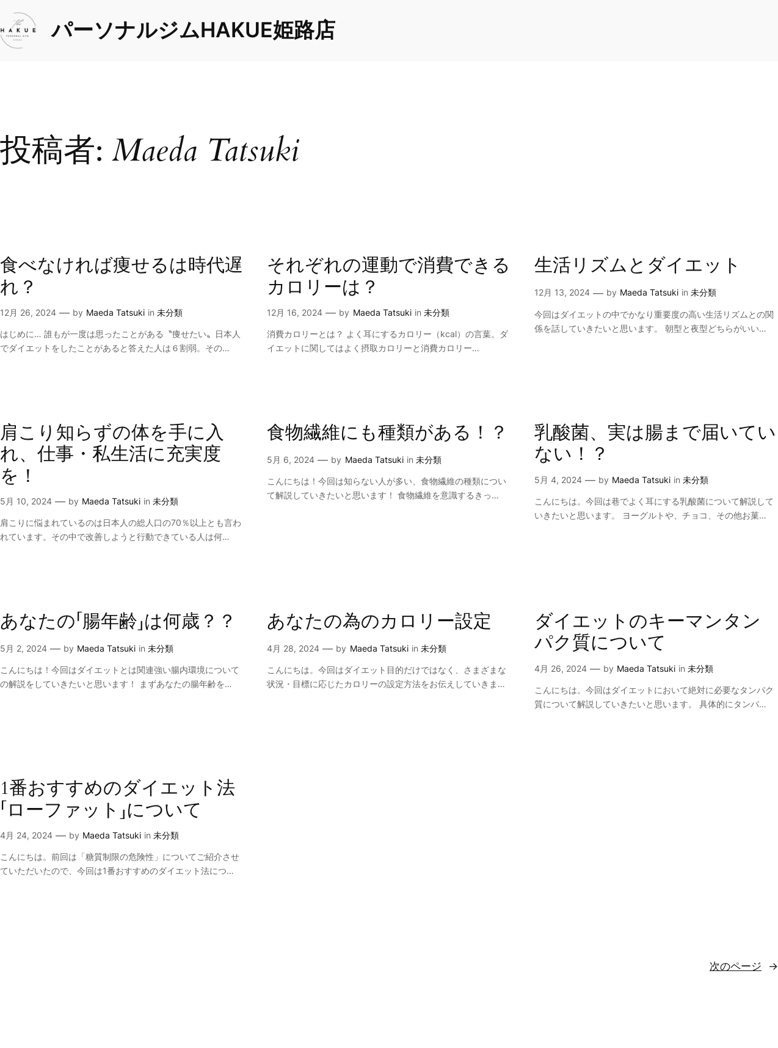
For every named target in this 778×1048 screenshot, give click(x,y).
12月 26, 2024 (28, 312)
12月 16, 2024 (294, 312)
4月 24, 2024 (26, 835)
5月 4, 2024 (558, 480)
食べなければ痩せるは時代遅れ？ (121, 277)
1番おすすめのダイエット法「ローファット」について (117, 799)
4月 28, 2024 (293, 648)
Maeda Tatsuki (115, 312)
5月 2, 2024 (23, 648)
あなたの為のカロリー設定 (379, 622)
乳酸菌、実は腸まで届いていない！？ (655, 444)
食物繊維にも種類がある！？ (387, 433)
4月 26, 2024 (560, 668)
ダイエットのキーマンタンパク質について (647, 633)
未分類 (170, 312)
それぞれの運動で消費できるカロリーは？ (389, 277)
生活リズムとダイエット (637, 266)
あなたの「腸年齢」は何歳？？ (118, 622)
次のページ (744, 966)
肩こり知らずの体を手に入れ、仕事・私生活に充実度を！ (112, 455)
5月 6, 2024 (290, 459)
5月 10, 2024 (26, 501)
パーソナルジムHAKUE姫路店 (193, 30)
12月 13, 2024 (562, 292)
